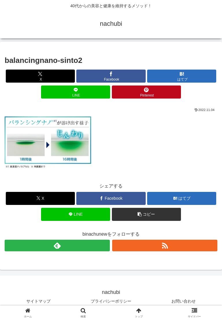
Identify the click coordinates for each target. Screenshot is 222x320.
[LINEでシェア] (75, 92)
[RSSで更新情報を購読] (164, 245)
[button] (146, 214)
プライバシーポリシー (111, 301)
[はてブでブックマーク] (181, 76)
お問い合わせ (183, 301)
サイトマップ (38, 301)
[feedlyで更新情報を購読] (57, 245)
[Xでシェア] (40, 76)
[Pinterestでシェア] (146, 92)
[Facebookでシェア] (110, 76)
